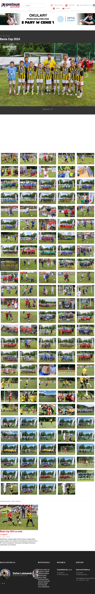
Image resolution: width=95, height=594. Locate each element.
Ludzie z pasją (57, 5)
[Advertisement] (40, 132)
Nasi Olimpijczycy (84, 5)
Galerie (66, 8)
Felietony (69, 5)
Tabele (56, 8)
